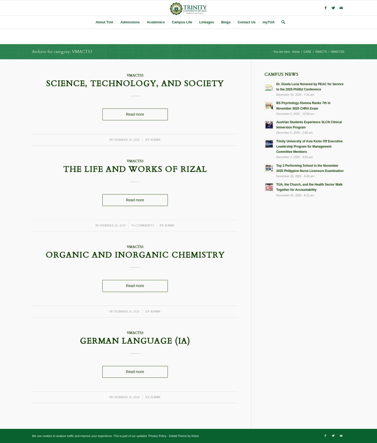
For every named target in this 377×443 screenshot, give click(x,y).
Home (296, 51)
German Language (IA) (135, 341)
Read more (135, 114)
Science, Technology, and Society (135, 83)
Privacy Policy (157, 435)
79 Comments (142, 226)
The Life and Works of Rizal (135, 169)
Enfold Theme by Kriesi (184, 435)
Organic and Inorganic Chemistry (135, 255)
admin (155, 140)
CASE (307, 51)
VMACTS (321, 51)
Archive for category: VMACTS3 (62, 52)
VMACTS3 (135, 75)
